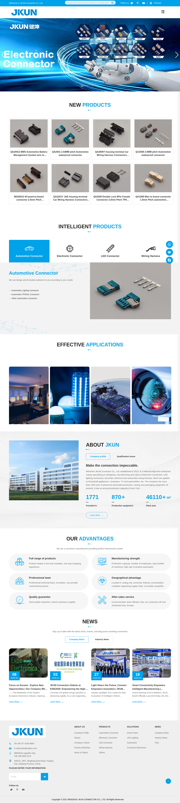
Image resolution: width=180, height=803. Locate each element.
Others (102, 752)
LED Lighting (132, 738)
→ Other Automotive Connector (23, 298)
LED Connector (105, 743)
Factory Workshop (82, 747)
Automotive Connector (109, 733)
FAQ (157, 743)
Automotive (132, 743)
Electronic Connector (108, 738)
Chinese (157, 3)
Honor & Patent (81, 752)
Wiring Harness (105, 747)
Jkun (169, 244)
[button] (177, 55)
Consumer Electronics (136, 747)
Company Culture (82, 743)
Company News (162, 733)
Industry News (161, 738)
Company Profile (81, 733)
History (77, 738)
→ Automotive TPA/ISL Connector (24, 295)
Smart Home (132, 733)
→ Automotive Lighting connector (24, 291)
